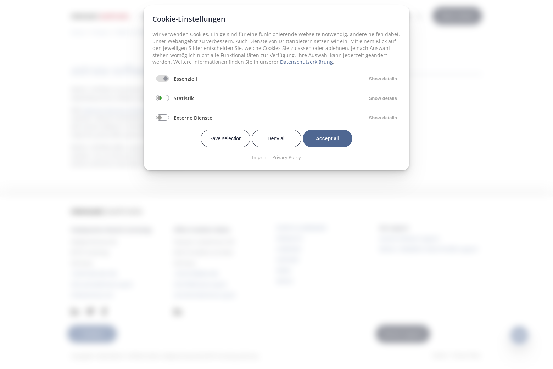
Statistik (184, 98)
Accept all (327, 138)
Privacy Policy (286, 157)
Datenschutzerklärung (306, 61)
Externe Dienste (193, 117)
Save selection (225, 138)
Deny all (277, 138)
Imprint (260, 157)
